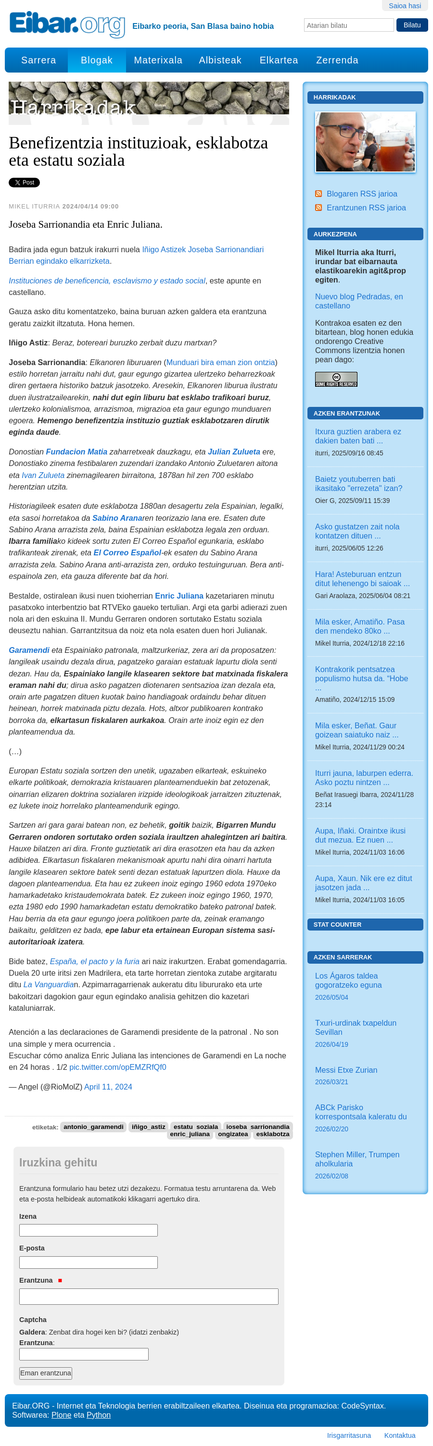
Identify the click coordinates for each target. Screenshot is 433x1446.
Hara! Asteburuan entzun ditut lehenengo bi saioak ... (362, 579)
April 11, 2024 (108, 1086)
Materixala (158, 60)
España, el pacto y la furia (95, 961)
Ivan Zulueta (43, 475)
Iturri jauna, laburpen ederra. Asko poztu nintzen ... (364, 777)
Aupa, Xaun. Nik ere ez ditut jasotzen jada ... (363, 883)
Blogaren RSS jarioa (362, 193)
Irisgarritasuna (349, 1435)
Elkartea (279, 60)
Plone (61, 1414)
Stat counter (338, 924)
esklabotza (273, 1134)
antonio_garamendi (94, 1127)
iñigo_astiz (149, 1127)
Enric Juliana (179, 595)
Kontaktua (400, 1435)
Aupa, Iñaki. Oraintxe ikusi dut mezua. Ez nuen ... (360, 835)
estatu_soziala (196, 1127)
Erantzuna (40, 1280)
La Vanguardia (49, 984)
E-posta (32, 1248)
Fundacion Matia (77, 451)
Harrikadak (335, 97)
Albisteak (220, 60)
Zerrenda (337, 60)
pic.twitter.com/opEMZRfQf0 (117, 1067)
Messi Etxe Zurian (365, 1077)
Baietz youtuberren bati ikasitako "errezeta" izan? (359, 483)
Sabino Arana (117, 518)
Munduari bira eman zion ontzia (220, 362)
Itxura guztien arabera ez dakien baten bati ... (358, 436)
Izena (28, 1216)
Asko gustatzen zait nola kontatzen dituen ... (357, 531)
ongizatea (233, 1134)
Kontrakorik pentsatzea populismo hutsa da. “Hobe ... (361, 678)
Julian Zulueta (234, 451)
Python (99, 1414)
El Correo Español (127, 552)
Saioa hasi (405, 6)
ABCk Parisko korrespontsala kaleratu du (365, 1119)
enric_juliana (190, 1134)
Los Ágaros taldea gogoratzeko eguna (365, 987)
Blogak (97, 60)
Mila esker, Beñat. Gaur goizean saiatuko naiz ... (357, 730)
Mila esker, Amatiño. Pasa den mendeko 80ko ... (360, 626)
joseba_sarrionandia (258, 1127)
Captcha (33, 1319)
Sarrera (38, 60)
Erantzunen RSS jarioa (366, 207)
